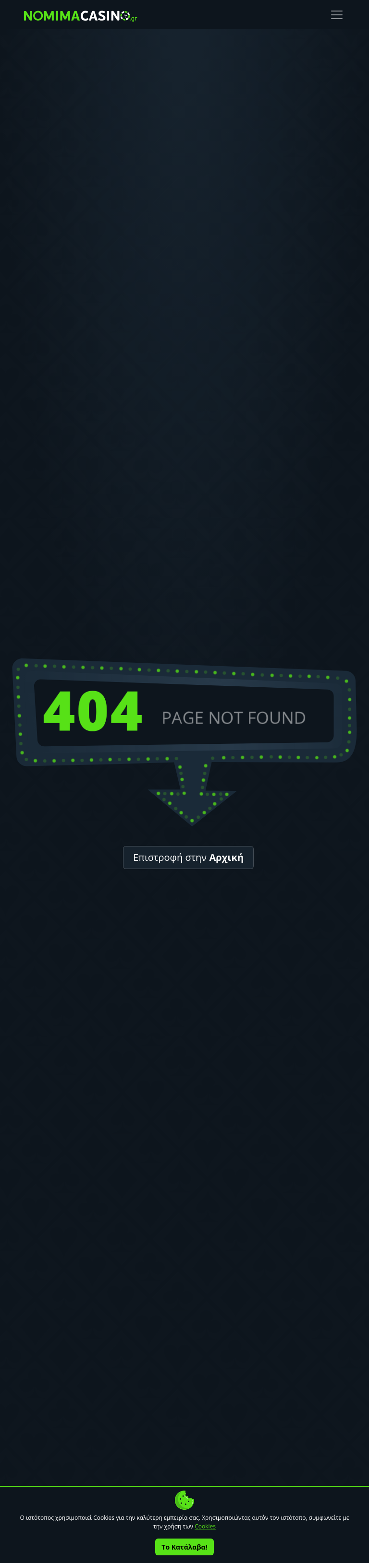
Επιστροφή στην (188, 857)
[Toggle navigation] (337, 15)
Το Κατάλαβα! (184, 1546)
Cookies (205, 1526)
